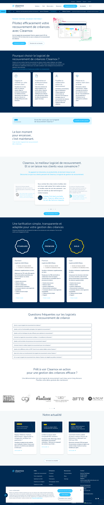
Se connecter (83, 6)
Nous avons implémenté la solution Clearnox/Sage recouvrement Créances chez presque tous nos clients (79, 197)
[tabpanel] (25, 192)
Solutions (37, 6)
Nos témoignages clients (51, 213)
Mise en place (50, 6)
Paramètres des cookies (65, 498)
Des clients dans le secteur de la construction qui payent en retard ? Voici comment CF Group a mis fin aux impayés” (27, 195)
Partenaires (79, 1)
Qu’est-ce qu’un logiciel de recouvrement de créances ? (27, 325)
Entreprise (52, 471)
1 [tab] (49, 209)
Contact (89, 1)
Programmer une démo (70, 6)
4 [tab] (55, 209)
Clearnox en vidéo (38, 484)
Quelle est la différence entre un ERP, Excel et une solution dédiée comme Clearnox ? (35, 349)
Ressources (58, 6)
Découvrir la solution (19, 43)
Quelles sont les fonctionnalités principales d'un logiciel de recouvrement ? (32, 329)
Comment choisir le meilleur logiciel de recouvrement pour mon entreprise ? (32, 345)
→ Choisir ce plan (19, 298)
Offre (35, 471)
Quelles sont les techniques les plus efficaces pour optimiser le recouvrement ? (33, 333)
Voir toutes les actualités (52, 461)
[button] (5, 495)
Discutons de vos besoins (36, 43)
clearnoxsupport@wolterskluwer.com (89, 480)
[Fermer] (80, 490)
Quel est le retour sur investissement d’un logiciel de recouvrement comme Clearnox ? (35, 353)
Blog (65, 476)
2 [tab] (51, 209)
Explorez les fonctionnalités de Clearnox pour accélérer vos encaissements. (31, 69)
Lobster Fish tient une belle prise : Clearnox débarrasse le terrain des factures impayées (53, 198)
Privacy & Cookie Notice (17, 503)
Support (84, 1)
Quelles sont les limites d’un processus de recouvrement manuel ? (30, 341)
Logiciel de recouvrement (40, 473)
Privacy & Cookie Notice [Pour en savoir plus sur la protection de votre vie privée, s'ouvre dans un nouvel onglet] (37, 498)
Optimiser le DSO (38, 479)
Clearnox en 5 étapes (39, 481)
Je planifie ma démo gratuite (81, 120)
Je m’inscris (10, 11)
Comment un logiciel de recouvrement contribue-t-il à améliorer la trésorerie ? (33, 337)
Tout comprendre (38, 476)
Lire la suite (18, 450)
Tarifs (43, 6)
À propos (73, 1)
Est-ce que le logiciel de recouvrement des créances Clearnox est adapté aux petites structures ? (38, 357)
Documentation (68, 473)
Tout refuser (65, 494)
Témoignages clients (54, 481)
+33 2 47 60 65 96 (85, 482)
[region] (45, 495)
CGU (24, 503)
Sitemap (66, 479)
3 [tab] (53, 209)
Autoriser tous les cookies (65, 490)
